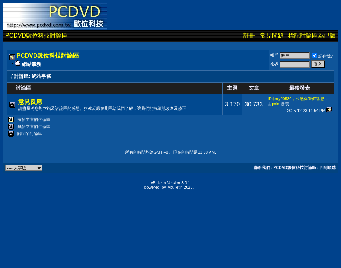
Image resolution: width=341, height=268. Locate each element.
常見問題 (272, 35)
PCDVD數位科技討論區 (36, 35)
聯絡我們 (262, 167)
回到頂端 (327, 167)
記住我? (322, 56)
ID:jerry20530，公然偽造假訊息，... (300, 98)
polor (276, 104)
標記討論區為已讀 (312, 35)
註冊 (249, 35)
